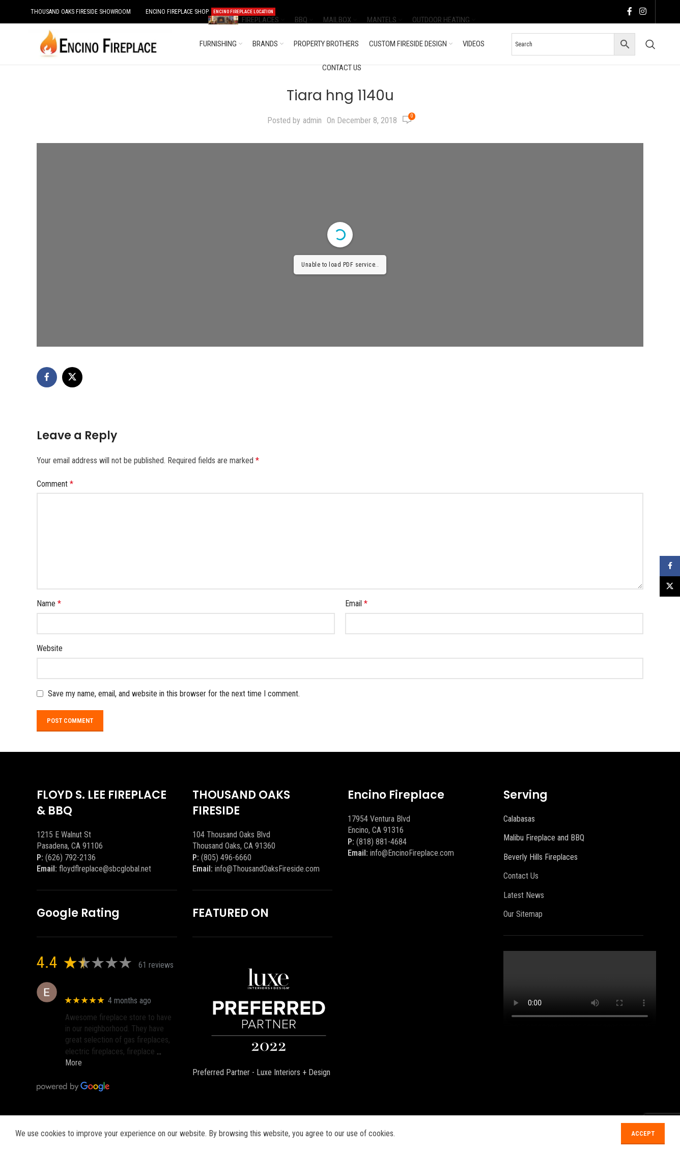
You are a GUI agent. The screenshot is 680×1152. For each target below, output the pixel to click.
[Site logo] (98, 43)
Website (50, 648)
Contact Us (521, 876)
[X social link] (72, 377)
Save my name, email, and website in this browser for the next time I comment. (174, 693)
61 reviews (156, 965)
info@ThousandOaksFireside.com (267, 869)
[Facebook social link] (630, 11)
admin (312, 120)
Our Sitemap (523, 914)
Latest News (523, 895)
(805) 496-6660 (226, 857)
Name (49, 603)
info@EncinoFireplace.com (412, 853)
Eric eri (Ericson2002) (102, 987)
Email (356, 603)
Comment (55, 484)
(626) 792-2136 (70, 857)
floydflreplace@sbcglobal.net (105, 869)
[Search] (650, 44)
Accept (643, 1135)
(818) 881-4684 (381, 842)
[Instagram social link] (642, 11)
